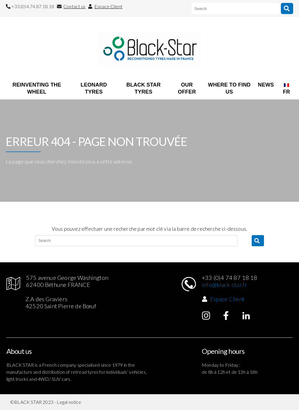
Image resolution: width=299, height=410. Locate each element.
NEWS (266, 85)
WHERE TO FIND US (229, 88)
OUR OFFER (187, 88)
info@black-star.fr (224, 284)
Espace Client (108, 6)
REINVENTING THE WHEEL (37, 88)
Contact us (74, 6)
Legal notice (69, 402)
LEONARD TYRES (94, 88)
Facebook (226, 315)
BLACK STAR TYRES (143, 88)
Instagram (206, 315)
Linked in (246, 315)
